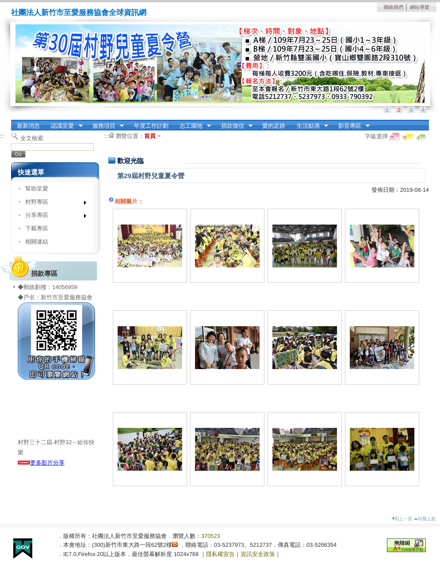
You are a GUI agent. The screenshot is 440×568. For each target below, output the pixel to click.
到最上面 (425, 518)
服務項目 (105, 126)
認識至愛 (64, 126)
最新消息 (28, 125)
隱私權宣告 (220, 554)
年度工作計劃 (151, 125)
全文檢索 (31, 138)
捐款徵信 (234, 126)
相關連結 (36, 241)
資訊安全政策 (258, 554)
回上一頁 (402, 518)
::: (13, 122)
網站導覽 (419, 7)
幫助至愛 (36, 188)
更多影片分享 (41, 462)
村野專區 (53, 203)
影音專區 (351, 126)
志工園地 (192, 126)
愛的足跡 (273, 125)
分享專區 (53, 217)
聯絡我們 (393, 7)
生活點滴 (309, 126)
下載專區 (36, 228)
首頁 (150, 136)
